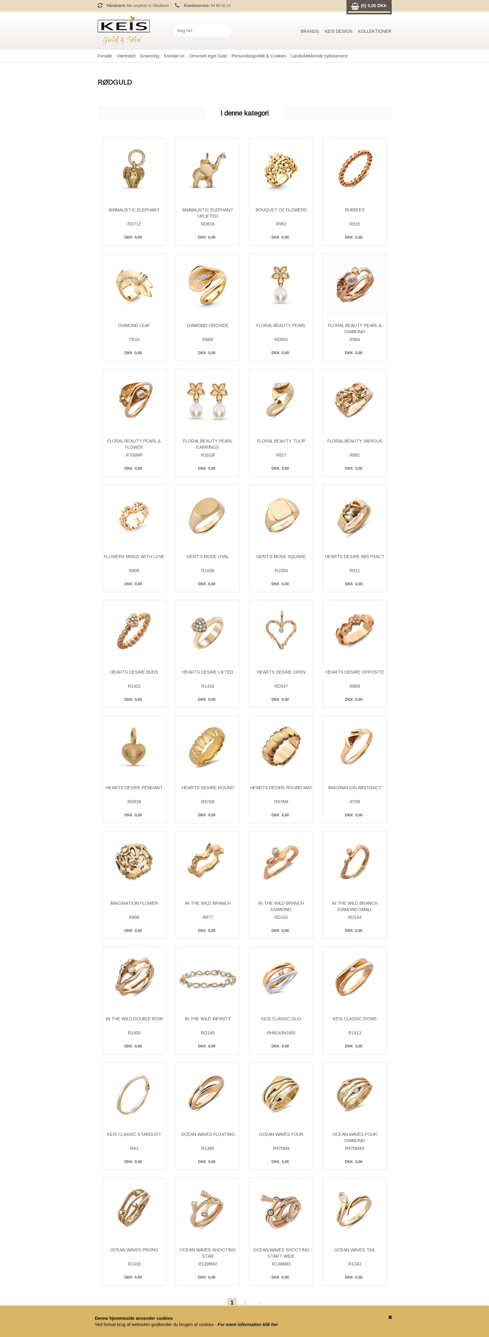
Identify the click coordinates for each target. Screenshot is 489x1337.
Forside (105, 55)
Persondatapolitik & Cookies (258, 55)
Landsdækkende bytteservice (319, 55)
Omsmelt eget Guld (208, 55)
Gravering (149, 55)
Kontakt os (174, 55)
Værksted (126, 55)
